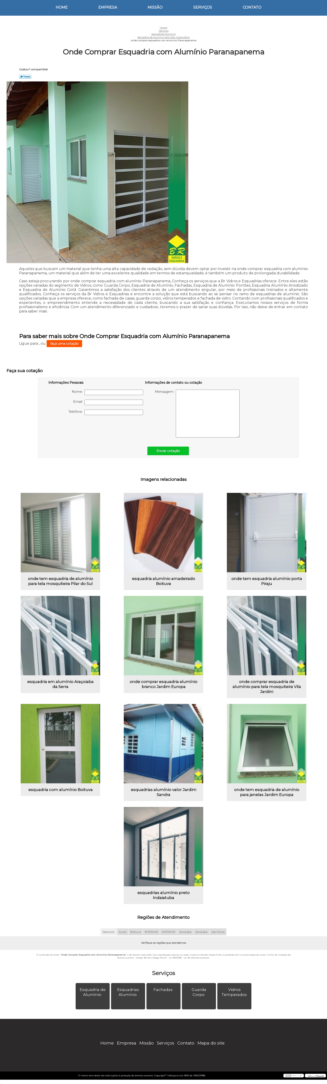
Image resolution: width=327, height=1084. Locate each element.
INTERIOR (151, 932)
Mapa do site (211, 1043)
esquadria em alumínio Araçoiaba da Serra (60, 684)
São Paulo (218, 932)
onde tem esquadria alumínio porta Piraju (266, 581)
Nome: (107, 392)
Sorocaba (185, 932)
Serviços (202, 7)
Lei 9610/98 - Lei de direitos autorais (189, 957)
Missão (155, 7)
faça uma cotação (64, 344)
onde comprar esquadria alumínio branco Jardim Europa (163, 684)
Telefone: (105, 412)
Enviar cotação (168, 451)
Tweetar (25, 76)
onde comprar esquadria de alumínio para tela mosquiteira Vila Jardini (267, 686)
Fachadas (163, 989)
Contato (252, 7)
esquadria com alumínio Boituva (60, 789)
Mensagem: (197, 414)
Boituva (135, 932)
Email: (108, 402)
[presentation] (77, 428)
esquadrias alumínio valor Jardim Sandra (163, 792)
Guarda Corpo (199, 992)
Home (62, 7)
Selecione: (108, 932)
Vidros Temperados (234, 992)
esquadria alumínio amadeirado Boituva (163, 581)
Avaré (122, 932)
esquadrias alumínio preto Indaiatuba (163, 895)
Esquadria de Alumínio (93, 992)
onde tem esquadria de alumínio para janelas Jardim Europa (266, 792)
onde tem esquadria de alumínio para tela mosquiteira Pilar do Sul (60, 581)
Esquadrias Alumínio (128, 992)
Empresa (107, 7)
